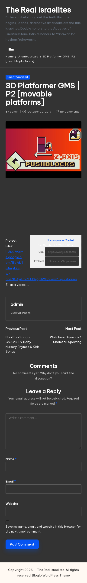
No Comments (67, 111)
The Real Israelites (38, 10)
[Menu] (11, 49)
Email (11, 481)
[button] (20, 313)
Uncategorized (17, 77)
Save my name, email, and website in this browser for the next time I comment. (43, 529)
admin (16, 304)
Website (12, 504)
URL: (41, 251)
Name (11, 459)
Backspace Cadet (60, 240)
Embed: (39, 261)
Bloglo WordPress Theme (51, 575)
